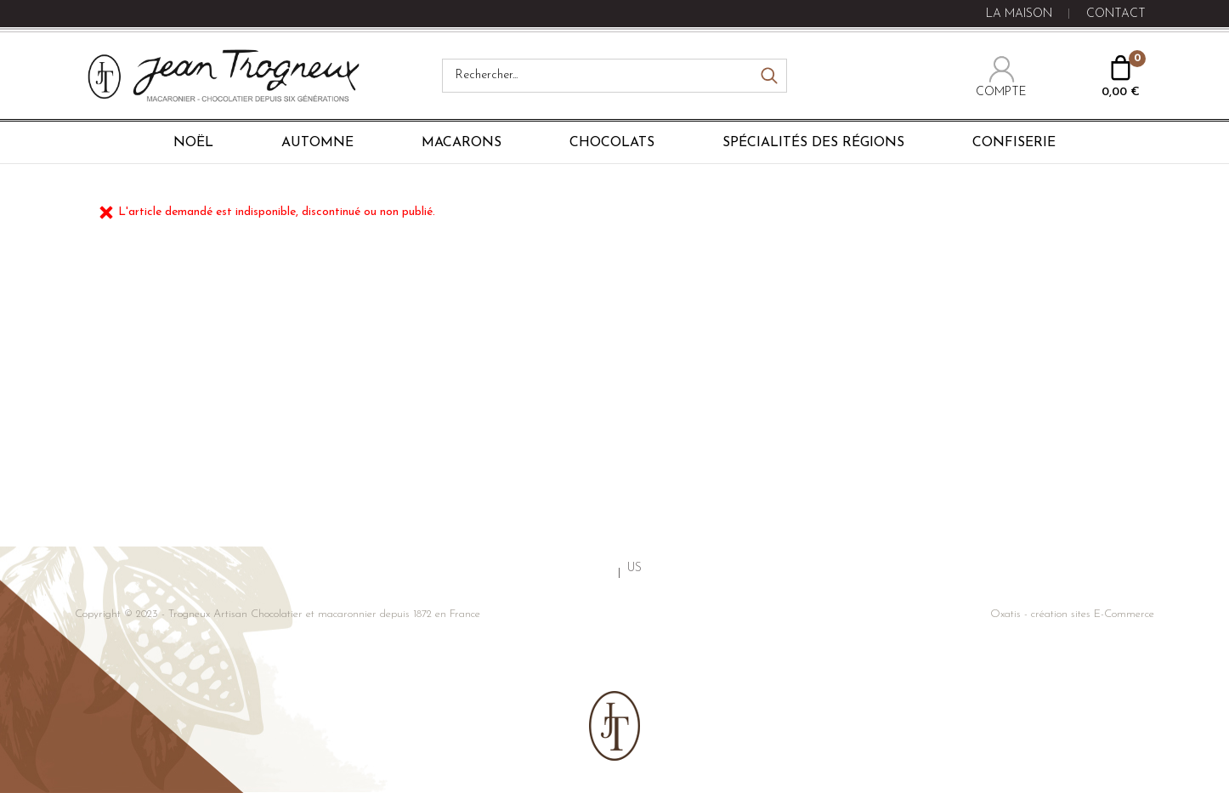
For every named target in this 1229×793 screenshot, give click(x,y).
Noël (193, 143)
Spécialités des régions (813, 143)
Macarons (461, 143)
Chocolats (611, 143)
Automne (317, 143)
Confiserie (1014, 143)
